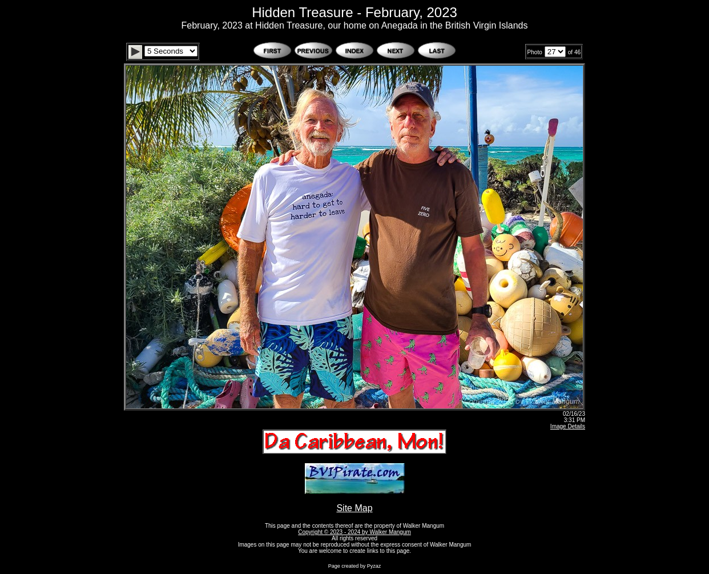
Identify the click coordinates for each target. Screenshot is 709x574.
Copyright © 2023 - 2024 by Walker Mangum (354, 532)
